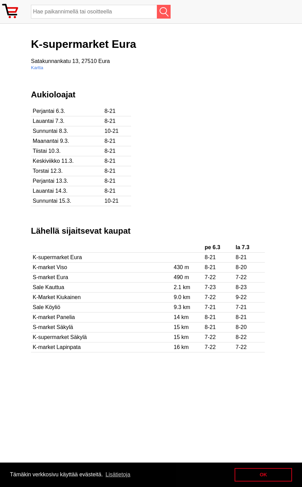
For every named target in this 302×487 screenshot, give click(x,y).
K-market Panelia (54, 317)
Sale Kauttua (48, 287)
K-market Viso (50, 267)
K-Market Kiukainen (57, 297)
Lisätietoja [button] (118, 474)
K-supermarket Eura (57, 257)
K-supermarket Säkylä (60, 337)
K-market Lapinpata (57, 347)
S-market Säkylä (53, 327)
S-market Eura (50, 277)
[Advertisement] (223, 138)
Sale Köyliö (46, 307)
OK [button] (263, 474)
